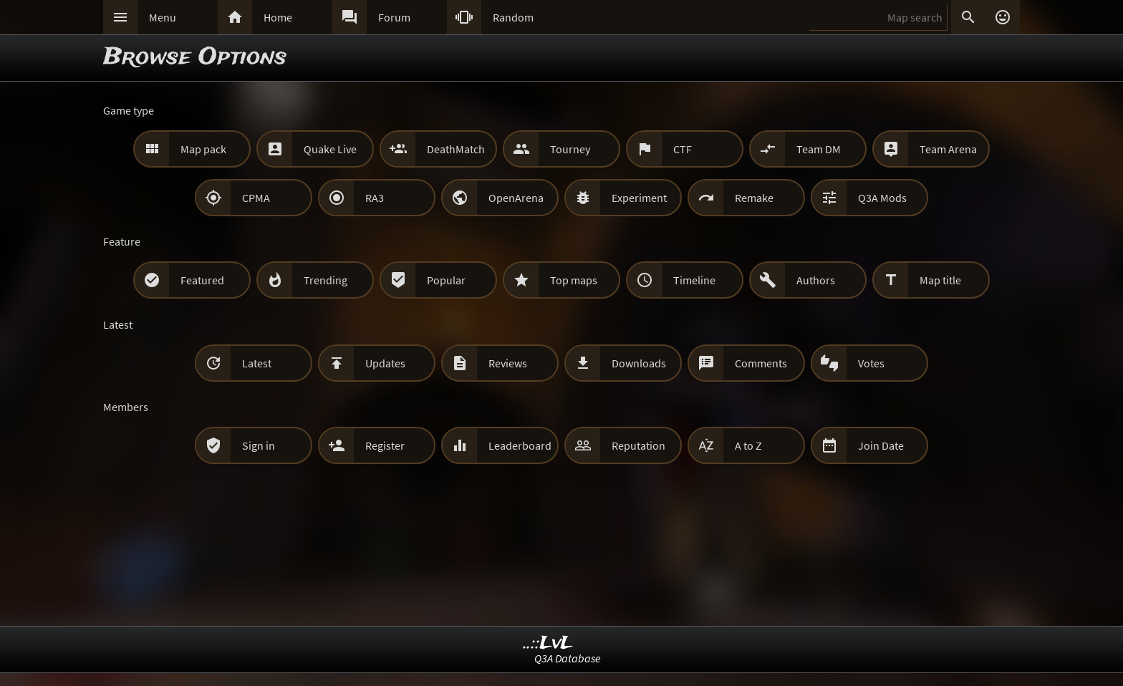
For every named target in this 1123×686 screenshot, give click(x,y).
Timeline (694, 280)
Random (513, 17)
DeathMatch (456, 149)
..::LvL (548, 643)
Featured (202, 280)
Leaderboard (519, 445)
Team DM (818, 149)
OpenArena (516, 197)
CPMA (256, 197)
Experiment (639, 197)
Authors (815, 280)
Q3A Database (567, 658)
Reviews (507, 363)
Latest (256, 363)
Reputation (638, 445)
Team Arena (948, 149)
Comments (761, 363)
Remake (754, 197)
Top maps (573, 280)
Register (385, 445)
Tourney (570, 149)
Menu (162, 17)
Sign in (258, 445)
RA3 (374, 197)
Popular (446, 280)
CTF (682, 149)
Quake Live (330, 149)
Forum (394, 17)
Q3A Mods (882, 197)
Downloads (639, 363)
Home (278, 17)
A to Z (748, 445)
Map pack (203, 149)
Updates (385, 363)
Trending (325, 280)
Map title (940, 280)
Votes (871, 363)
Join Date (881, 445)
